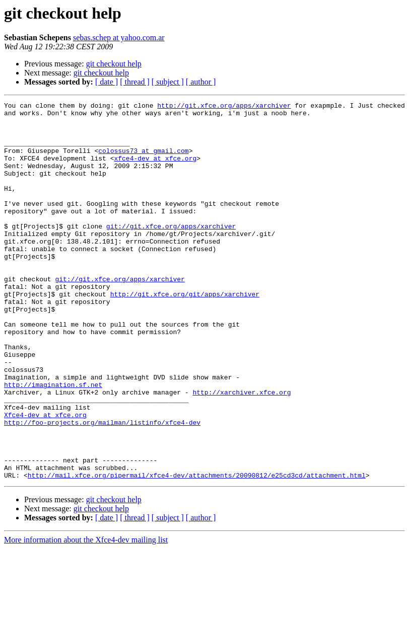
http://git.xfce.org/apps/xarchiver (224, 106)
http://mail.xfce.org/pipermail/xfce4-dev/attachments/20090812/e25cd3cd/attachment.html (197, 550)
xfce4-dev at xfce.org (155, 170)
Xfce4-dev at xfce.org (45, 478)
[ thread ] (135, 81)
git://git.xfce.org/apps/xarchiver (171, 251)
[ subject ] (168, 81)
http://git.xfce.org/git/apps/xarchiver (184, 333)
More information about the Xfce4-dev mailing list (86, 615)
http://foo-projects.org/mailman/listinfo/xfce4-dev (102, 487)
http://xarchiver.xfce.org (241, 450)
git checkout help (114, 63)
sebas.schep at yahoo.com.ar (119, 37)
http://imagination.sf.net (53, 441)
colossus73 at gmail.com (143, 161)
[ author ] (201, 81)
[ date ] (106, 81)
